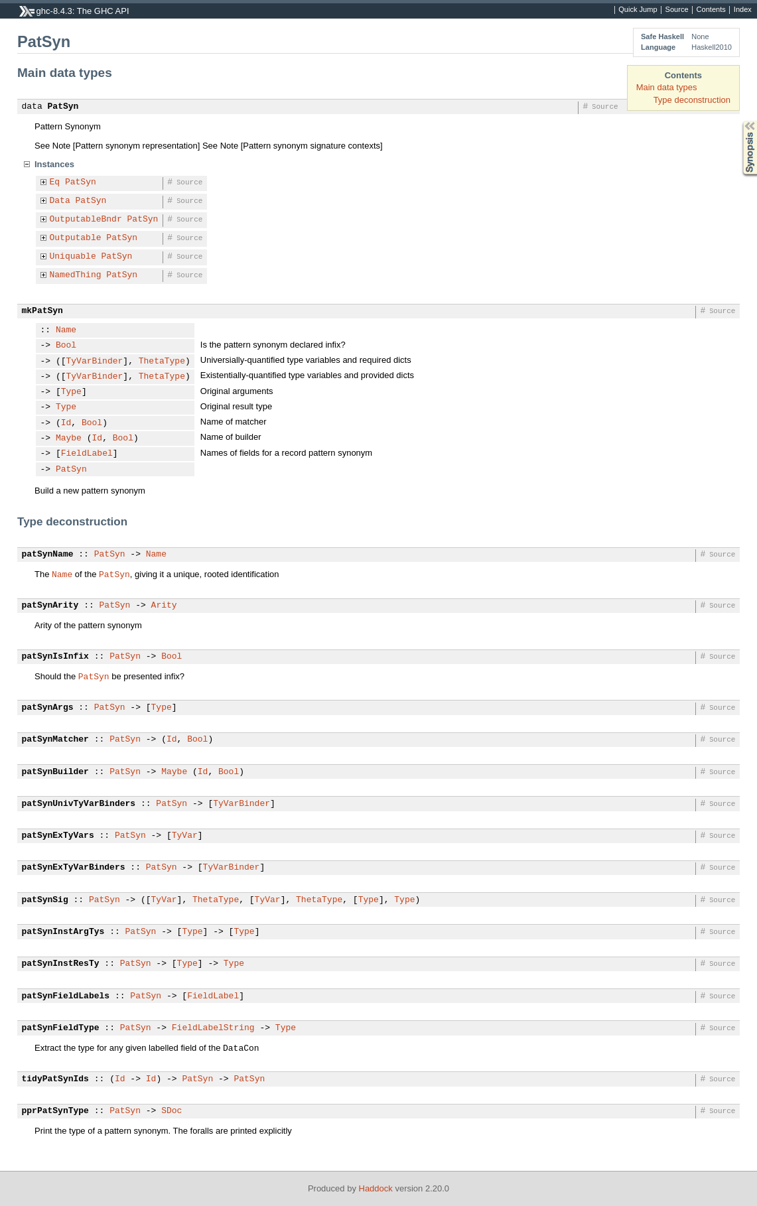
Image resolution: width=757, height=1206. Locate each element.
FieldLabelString (213, 1028)
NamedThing (76, 275)
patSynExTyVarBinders (73, 868)
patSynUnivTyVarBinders (79, 804)
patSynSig (45, 900)
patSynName (48, 555)
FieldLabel (87, 454)
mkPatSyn (42, 311)
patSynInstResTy (61, 964)
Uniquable (73, 257)
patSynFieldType (61, 1028)
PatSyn (63, 107)
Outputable (76, 238)
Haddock (376, 1188)
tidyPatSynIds (55, 1079)
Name (66, 330)
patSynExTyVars (58, 836)
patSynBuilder (55, 772)
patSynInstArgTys (63, 932)
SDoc (171, 1111)
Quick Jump (637, 10)
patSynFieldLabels (66, 996)
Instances (54, 164)
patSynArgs (48, 708)
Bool (66, 346)
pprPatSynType (55, 1111)
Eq (55, 182)
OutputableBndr (86, 220)
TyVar (185, 836)
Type (71, 392)
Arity (164, 606)
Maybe (69, 438)
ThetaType (162, 362)
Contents (711, 10)
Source (677, 10)
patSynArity (50, 606)
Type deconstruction (692, 100)
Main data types (666, 87)
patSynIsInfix (55, 657)
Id (66, 423)
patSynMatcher (55, 740)
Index (743, 10)
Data (60, 201)
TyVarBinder (94, 362)
